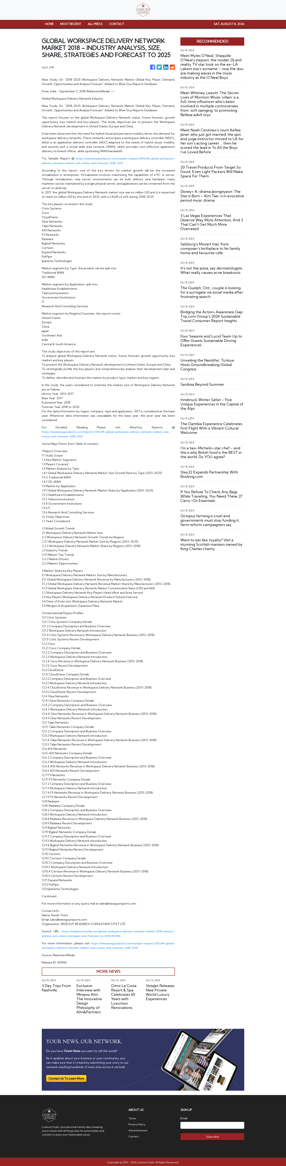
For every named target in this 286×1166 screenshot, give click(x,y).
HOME (49, 24)
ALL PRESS (95, 24)
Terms (132, 1117)
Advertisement (138, 1128)
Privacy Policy (137, 1123)
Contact (134, 1134)
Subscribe (212, 1135)
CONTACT (116, 24)
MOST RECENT (70, 24)
